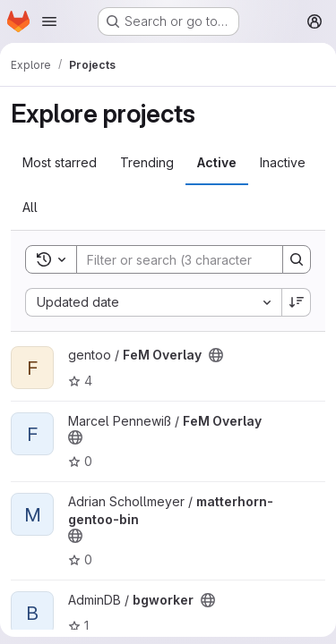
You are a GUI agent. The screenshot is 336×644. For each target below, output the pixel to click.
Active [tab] (217, 162)
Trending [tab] (147, 162)
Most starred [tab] (59, 162)
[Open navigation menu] (49, 21)
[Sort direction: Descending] (296, 302)
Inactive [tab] (283, 162)
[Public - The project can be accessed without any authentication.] (216, 355)
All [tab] (30, 207)
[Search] (194, 259)
